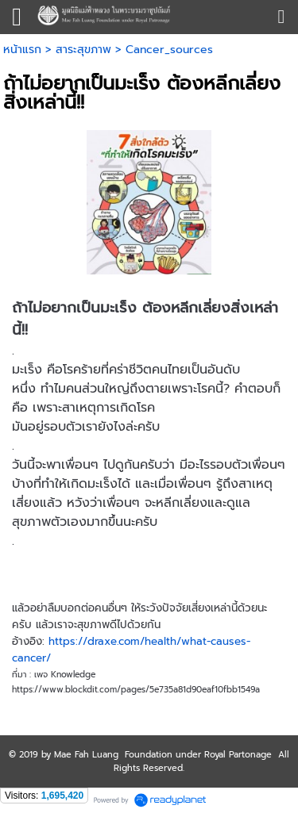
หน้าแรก (22, 49)
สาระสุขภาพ (83, 49)
